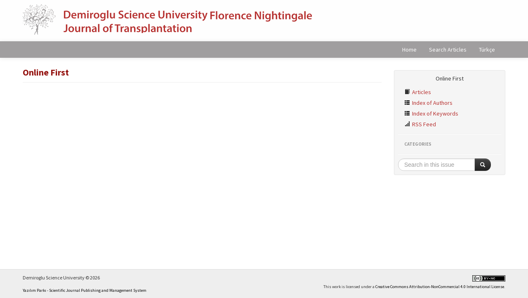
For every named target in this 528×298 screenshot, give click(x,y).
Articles (417, 92)
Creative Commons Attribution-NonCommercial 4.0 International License (439, 286)
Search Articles (448, 49)
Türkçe (487, 49)
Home (409, 49)
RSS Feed (420, 124)
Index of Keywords (431, 113)
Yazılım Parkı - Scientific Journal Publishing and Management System (84, 290)
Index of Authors (428, 102)
